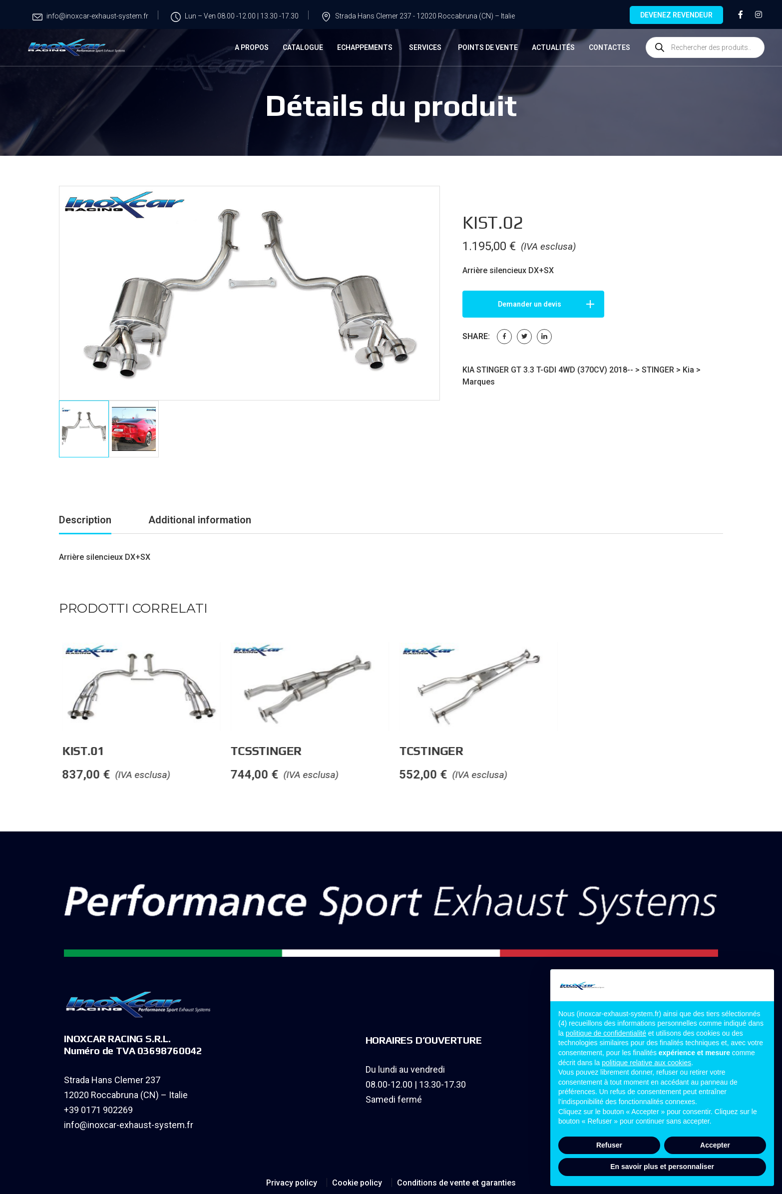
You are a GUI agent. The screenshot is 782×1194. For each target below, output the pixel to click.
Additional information (199, 518)
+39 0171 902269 (98, 1108)
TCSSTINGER (362, 749)
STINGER (658, 370)
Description (85, 518)
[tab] (85, 520)
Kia (688, 370)
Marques (478, 382)
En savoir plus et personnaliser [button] (662, 1167)
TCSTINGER (528, 749)
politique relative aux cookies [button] (646, 1063)
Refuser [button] (609, 1145)
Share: (476, 336)
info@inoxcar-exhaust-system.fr (128, 1123)
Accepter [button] (715, 1145)
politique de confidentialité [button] (606, 1033)
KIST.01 (180, 749)
